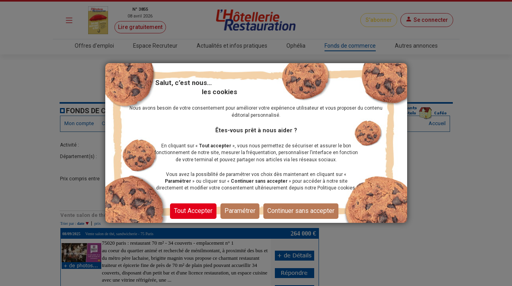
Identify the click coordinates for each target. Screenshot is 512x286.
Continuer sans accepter (300, 210)
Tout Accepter (193, 210)
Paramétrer (239, 210)
